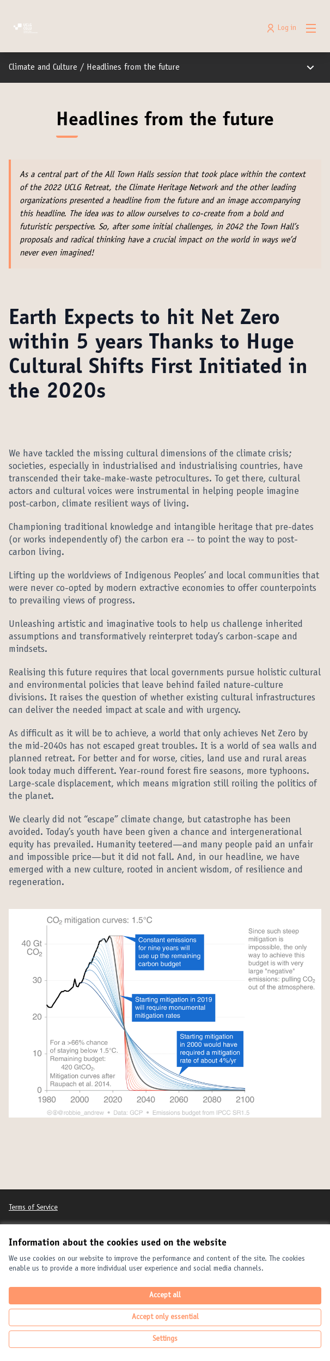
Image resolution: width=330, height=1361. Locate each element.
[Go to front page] (125, 28)
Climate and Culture (43, 67)
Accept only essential (165, 1317)
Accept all (165, 1295)
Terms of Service (33, 1208)
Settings (165, 1339)
